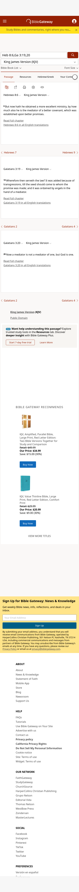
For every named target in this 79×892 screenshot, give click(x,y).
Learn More (46, 342)
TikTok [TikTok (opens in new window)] (19, 847)
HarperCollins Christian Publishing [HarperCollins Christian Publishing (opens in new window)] (36, 791)
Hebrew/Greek (46, 76)
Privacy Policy (9, 648)
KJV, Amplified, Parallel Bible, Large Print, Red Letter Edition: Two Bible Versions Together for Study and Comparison (38, 439)
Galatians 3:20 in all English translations (27, 265)
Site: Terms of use (26, 757)
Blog (18, 692)
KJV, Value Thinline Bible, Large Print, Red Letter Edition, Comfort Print (39, 500)
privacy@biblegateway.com (46, 648)
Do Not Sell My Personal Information (39, 748)
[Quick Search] (34, 55)
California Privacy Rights (31, 744)
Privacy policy (24, 739)
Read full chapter (13, 120)
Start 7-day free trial (20, 342)
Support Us (22, 701)
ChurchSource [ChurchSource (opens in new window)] (24, 786)
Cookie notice (24, 752)
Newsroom (22, 696)
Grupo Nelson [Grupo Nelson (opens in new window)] (24, 795)
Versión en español (27, 872)
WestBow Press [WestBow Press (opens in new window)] (25, 808)
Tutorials (21, 722)
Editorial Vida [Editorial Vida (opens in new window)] (23, 800)
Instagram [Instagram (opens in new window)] (22, 838)
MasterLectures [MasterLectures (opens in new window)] (25, 817)
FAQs (19, 717)
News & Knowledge (27, 674)
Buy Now (28, 464)
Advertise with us (26, 730)
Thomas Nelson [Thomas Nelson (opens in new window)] (25, 804)
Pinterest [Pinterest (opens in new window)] (21, 842)
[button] (74, 21)
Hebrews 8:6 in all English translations (26, 125)
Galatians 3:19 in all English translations (27, 202)
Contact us (22, 735)
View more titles (39, 536)
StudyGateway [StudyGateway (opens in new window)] (24, 782)
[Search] (72, 55)
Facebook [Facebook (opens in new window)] (21, 834)
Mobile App (22, 683)
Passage (8, 76)
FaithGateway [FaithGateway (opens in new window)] (24, 778)
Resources (25, 76)
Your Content (67, 76)
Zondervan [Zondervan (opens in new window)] (22, 813)
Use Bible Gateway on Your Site (34, 726)
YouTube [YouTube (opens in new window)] (21, 856)
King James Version (22, 312)
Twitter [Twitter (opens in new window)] (20, 851)
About (19, 670)
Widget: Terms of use (28, 761)
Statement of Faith (27, 679)
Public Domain (19, 318)
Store (19, 687)
